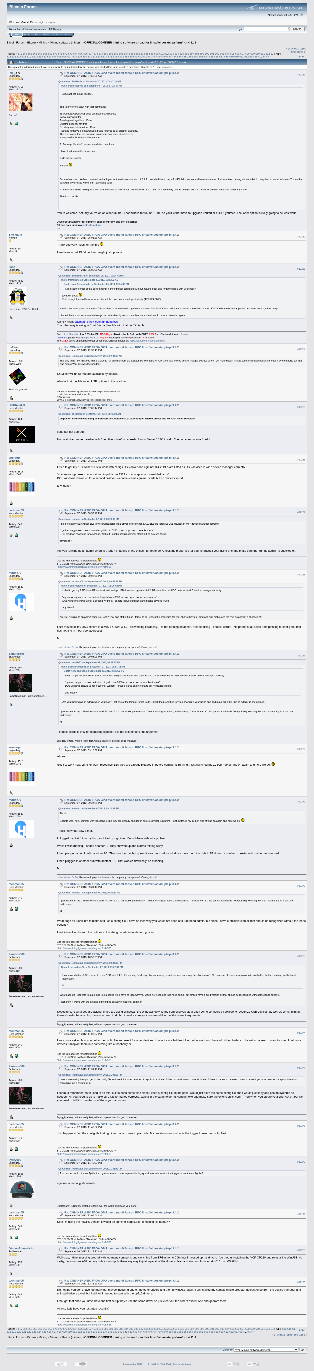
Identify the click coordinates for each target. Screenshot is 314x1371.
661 (241, 56)
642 (145, 56)
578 (96, 53)
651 (191, 56)
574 (75, 53)
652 (196, 56)
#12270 (301, 749)
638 (125, 56)
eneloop (14, 457)
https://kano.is (70, 334)
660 (236, 56)
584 (126, 53)
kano (12, 267)
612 (268, 53)
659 (231, 56)
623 (49, 56)
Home (17, 34)
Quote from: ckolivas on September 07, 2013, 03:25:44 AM (91, 86)
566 (35, 53)
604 (227, 53)
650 (186, 56)
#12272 (301, 885)
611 (262, 53)
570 (55, 53)
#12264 (301, 349)
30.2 (50, 29)
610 (257, 53)
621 (39, 56)
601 (212, 53)
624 (54, 56)
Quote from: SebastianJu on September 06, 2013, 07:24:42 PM (91, 276)
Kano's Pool (73, 647)
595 (182, 53)
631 (90, 56)
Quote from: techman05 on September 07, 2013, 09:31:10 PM (90, 963)
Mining (43, 42)
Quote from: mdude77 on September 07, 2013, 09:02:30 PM (89, 662)
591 (161, 53)
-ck (11, 73)
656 (216, 56)
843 (264, 56)
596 (187, 53)
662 (246, 56)
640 (135, 56)
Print (301, 56)
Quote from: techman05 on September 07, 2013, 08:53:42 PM (90, 581)
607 (242, 53)
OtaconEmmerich (21, 1248)
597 (192, 53)
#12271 (301, 801)
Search (36, 34)
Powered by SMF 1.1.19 (136, 1364)
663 (252, 56)
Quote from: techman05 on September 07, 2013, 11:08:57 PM (90, 1075)
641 (140, 56)
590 (156, 53)
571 (60, 53)
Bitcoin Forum (15, 42)
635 (110, 56)
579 (101, 53)
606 (237, 53)
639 (130, 56)
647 (171, 56)
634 (105, 56)
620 (34, 56)
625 (59, 56)
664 (257, 56)
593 (171, 53)
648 (176, 56)
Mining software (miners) (66, 42)
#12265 (301, 407)
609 (252, 53)
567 (40, 53)
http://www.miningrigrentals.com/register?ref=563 (84, 566)
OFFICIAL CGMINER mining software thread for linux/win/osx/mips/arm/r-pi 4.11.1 (140, 42)
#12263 (301, 268)
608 (247, 53)
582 (116, 53)
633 (100, 56)
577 (90, 53)
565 (30, 53)
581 (111, 53)
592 (166, 53)
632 (95, 56)
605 (232, 53)
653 (201, 56)
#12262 (301, 236)
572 (65, 53)
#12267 (301, 512)
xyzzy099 (15, 1160)
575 (80, 53)
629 (80, 56)
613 (273, 53)
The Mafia (15, 234)
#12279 (301, 1250)
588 (146, 53)
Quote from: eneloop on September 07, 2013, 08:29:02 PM (88, 519)
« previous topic (296, 48)
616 (14, 56)
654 (206, 56)
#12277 (301, 1161)
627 (69, 56)
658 (226, 56)
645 (160, 56)
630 (84, 56)
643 (150, 56)
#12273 (301, 956)
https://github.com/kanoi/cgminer (147, 340)
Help (27, 34)
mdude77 (15, 573)
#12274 (301, 1032)
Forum (184, 334)
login (41, 22)
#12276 (301, 1125)
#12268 (301, 574)
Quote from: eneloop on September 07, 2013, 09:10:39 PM (88, 808)
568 (45, 53)
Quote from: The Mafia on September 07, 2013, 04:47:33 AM (89, 81)
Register (57, 34)
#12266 (301, 459)
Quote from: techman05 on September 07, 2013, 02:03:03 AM (90, 356)
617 (19, 56)
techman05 (16, 510)
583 (121, 53)
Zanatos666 (17, 653)
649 (181, 56)
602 (217, 53)
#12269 (301, 655)
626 (64, 56)
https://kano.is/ (91, 337)
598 (197, 53)
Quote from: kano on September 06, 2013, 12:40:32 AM (89, 280)
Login (46, 34)
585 (131, 53)
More (68, 34)
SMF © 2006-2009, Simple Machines (171, 1364)
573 (70, 53)
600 (207, 53)
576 (85, 53)
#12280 (301, 1282)
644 (155, 56)
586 (136, 53)
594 (176, 53)
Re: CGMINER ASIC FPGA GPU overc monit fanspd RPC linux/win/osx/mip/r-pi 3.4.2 (121, 73)
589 (151, 53)
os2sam (14, 347)
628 (74, 56)
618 (24, 56)
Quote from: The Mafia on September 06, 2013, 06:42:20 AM (89, 414)
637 (120, 56)
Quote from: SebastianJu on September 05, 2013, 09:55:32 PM (96, 284)
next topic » (298, 51)
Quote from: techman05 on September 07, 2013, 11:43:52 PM (90, 1169)
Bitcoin (31, 42)
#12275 (301, 1068)
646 (166, 56)
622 (44, 56)
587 (141, 53)
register (52, 22)
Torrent (58, 29)
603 (222, 53)
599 (202, 53)
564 (25, 53)
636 (115, 56)
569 (50, 53)
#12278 (301, 1214)
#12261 (301, 74)
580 (106, 53)
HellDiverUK (17, 405)
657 (221, 56)
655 (211, 56)
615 (9, 56)
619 (29, 56)
